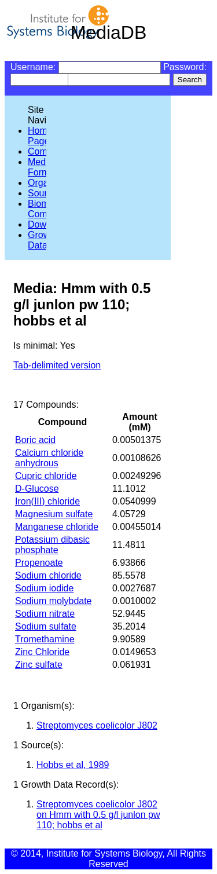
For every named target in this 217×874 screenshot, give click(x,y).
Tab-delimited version (57, 365)
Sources (45, 193)
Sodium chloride (48, 575)
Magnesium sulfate (54, 514)
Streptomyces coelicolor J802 (96, 725)
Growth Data (43, 240)
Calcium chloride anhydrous (49, 458)
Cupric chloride (46, 476)
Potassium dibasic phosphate (52, 545)
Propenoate (39, 563)
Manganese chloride (56, 527)
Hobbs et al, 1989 (72, 765)
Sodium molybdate (53, 601)
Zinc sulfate (38, 665)
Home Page (40, 136)
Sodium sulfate (45, 626)
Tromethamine (45, 639)
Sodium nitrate (45, 614)
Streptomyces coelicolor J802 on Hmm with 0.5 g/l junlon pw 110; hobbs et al (98, 814)
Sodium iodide (44, 588)
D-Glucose (37, 488)
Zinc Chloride (42, 652)
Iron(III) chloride (47, 501)
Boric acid (35, 440)
